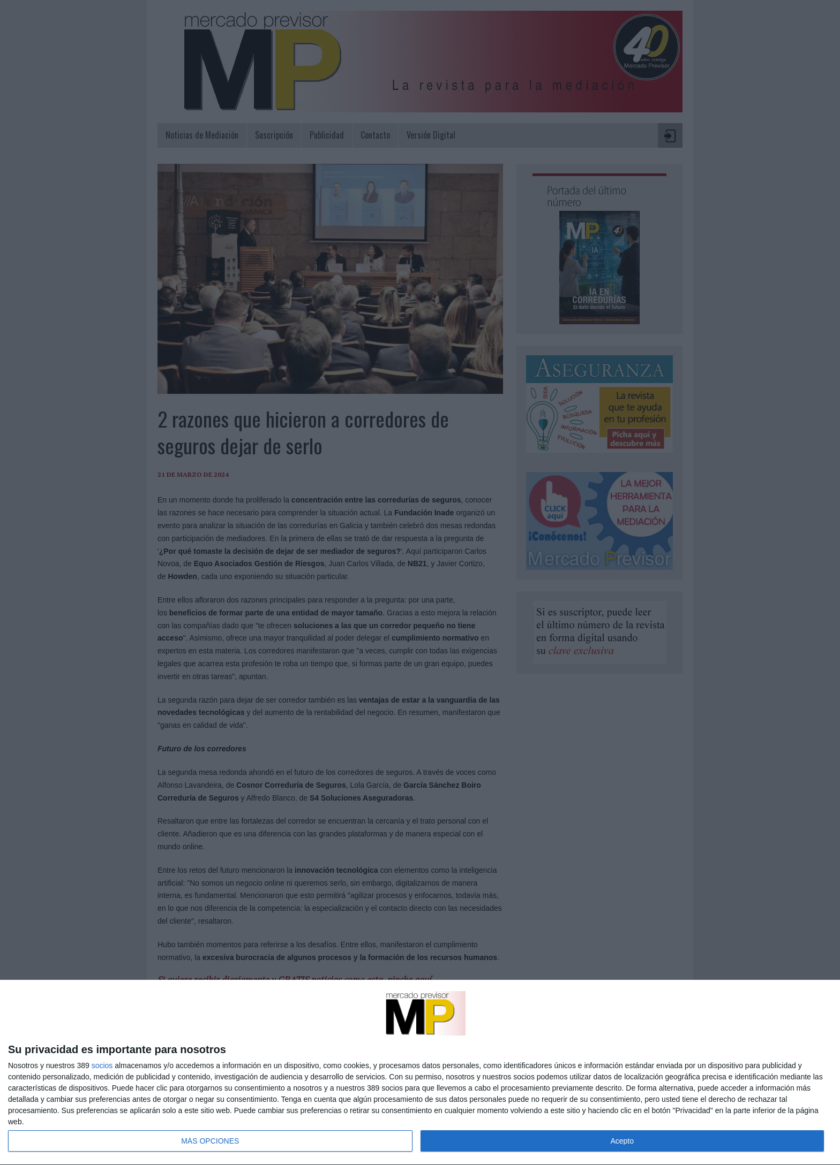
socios (102, 1065)
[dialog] (420, 1072)
